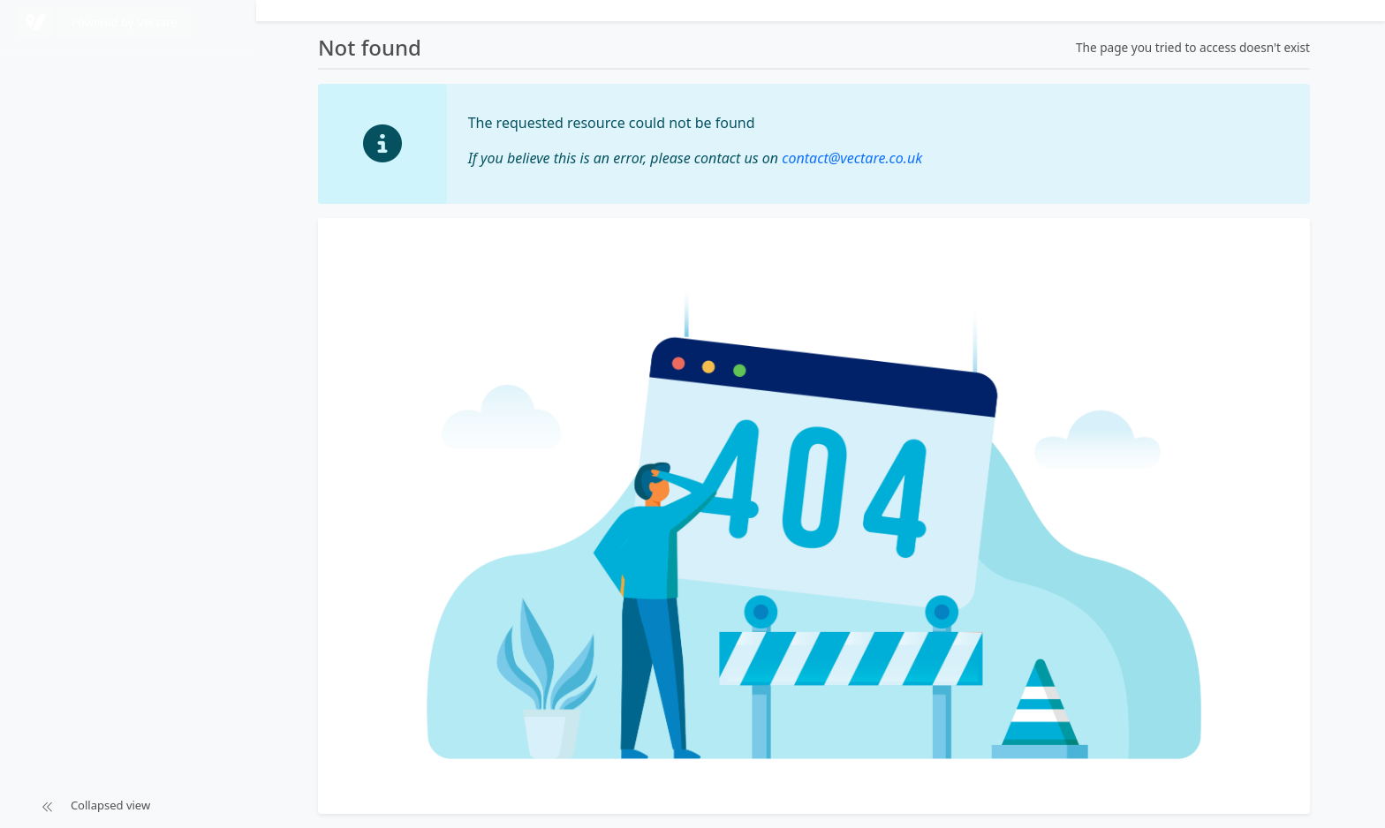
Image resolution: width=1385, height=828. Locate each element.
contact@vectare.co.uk (852, 158)
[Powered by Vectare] (35, 22)
